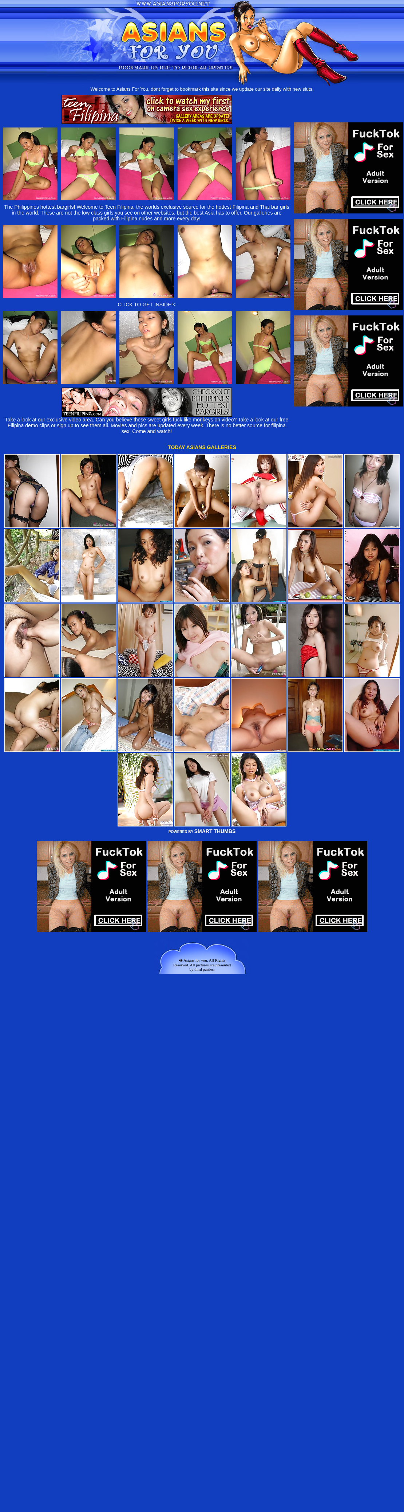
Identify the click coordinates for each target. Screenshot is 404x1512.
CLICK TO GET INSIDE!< (146, 304)
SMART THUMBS (215, 831)
